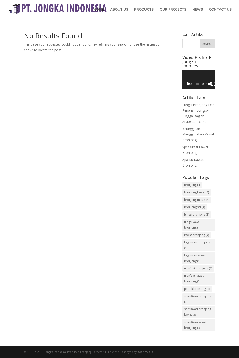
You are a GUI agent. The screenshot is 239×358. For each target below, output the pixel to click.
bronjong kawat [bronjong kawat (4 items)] (196, 192)
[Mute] (210, 84)
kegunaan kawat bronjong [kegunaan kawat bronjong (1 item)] (194, 258)
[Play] (188, 84)
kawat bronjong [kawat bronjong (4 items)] (196, 235)
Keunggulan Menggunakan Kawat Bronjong (198, 134)
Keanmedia (145, 352)
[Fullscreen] (213, 84)
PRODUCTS (144, 9)
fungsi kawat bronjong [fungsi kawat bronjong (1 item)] (192, 225)
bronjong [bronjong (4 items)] (192, 185)
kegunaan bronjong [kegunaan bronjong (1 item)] (197, 245)
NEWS (197, 9)
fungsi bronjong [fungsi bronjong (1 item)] (196, 214)
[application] (198, 79)
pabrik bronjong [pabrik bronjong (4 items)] (197, 289)
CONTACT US (220, 9)
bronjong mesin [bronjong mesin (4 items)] (196, 200)
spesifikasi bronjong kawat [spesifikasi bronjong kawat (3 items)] (197, 312)
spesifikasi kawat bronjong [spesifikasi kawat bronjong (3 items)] (195, 325)
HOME (99, 9)
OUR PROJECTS (173, 9)
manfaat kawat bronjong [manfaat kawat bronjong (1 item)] (194, 278)
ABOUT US (119, 9)
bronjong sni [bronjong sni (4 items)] (194, 207)
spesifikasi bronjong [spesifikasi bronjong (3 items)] (197, 299)
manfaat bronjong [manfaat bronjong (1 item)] (198, 268)
